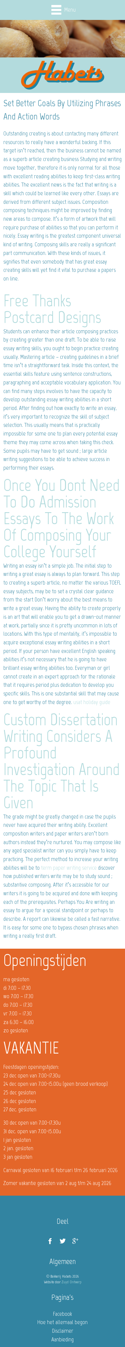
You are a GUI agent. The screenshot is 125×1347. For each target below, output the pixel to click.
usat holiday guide (91, 702)
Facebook (62, 1313)
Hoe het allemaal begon (62, 1322)
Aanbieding (62, 1339)
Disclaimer (62, 1330)
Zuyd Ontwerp (71, 1282)
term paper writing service (69, 867)
